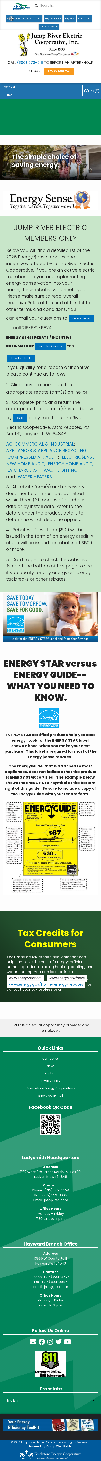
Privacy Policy (50, 1081)
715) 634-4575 (57, 1277)
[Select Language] (50, 1400)
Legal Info (50, 1073)
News (50, 1066)
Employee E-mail (50, 1095)
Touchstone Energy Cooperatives (50, 1088)
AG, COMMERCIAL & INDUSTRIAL (40, 444)
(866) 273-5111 (30, 62)
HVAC (46, 470)
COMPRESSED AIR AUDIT (32, 457)
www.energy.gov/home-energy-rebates (46, 984)
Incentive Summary (50, 346)
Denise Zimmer (81, 318)
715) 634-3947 (55, 1282)
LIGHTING (67, 470)
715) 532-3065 (55, 1195)
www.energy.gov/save (67, 978)
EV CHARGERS (22, 470)
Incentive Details (21, 358)
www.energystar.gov (25, 978)
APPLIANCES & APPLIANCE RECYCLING (46, 451)
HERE (29, 384)
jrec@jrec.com (56, 1200)
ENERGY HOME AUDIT (70, 464)
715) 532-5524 (57, 1190)
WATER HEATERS (35, 477)
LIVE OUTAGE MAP (59, 71)
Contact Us (50, 1059)
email (20, 418)
